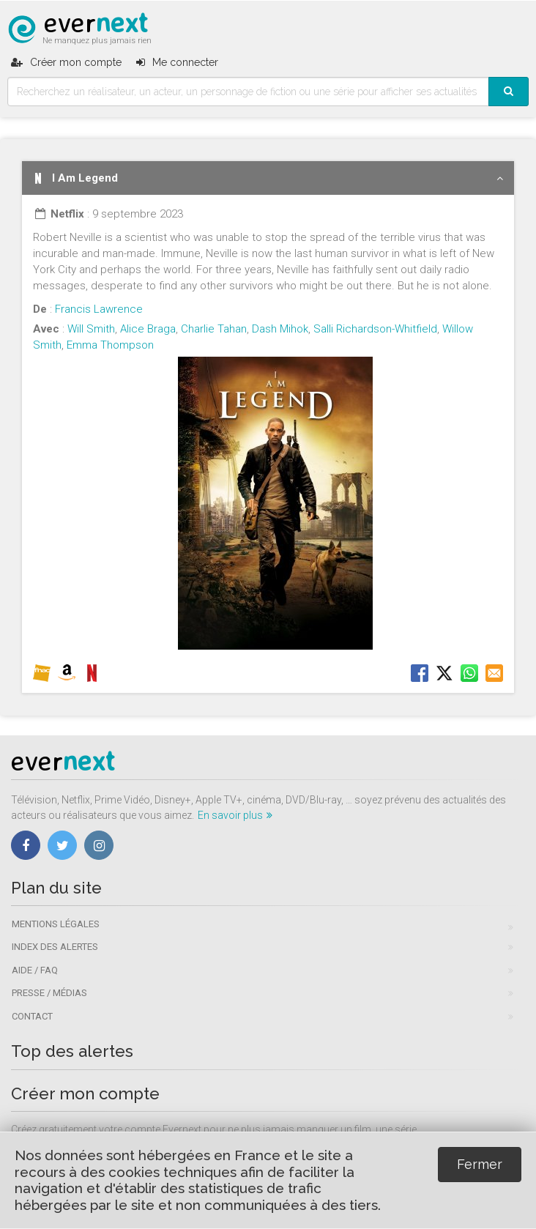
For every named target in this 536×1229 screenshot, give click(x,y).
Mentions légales (56, 923)
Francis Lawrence (99, 309)
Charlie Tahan (214, 328)
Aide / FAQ (35, 970)
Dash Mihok (280, 328)
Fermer (479, 1164)
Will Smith (91, 328)
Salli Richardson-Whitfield (375, 328)
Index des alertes (55, 946)
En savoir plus (235, 815)
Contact (32, 1016)
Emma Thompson (110, 345)
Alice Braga (148, 328)
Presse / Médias (49, 992)
